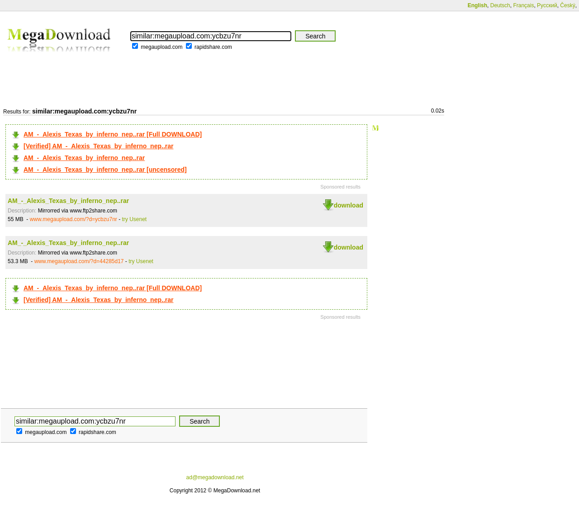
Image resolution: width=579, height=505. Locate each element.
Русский (547, 5)
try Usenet (134, 219)
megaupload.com (161, 47)
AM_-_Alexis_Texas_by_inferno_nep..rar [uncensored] (105, 169)
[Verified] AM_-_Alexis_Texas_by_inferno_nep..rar (98, 146)
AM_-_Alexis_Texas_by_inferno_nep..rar (84, 157)
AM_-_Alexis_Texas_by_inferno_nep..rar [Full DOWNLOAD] (113, 134)
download (348, 205)
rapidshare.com (213, 47)
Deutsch (500, 5)
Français (523, 5)
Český (567, 5)
